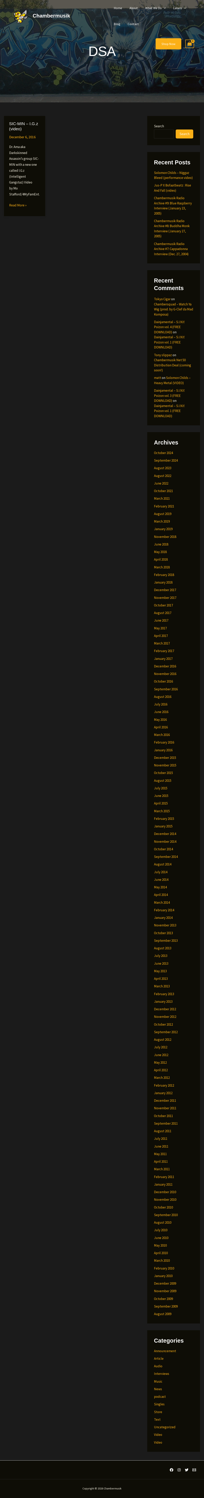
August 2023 (162, 468)
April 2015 (161, 803)
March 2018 (162, 567)
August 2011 (162, 1131)
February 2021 (164, 506)
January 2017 (163, 658)
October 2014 (163, 849)
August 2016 (162, 697)
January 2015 (163, 826)
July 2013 (160, 956)
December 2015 (165, 757)
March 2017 (162, 643)
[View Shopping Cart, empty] (189, 44)
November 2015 (165, 765)
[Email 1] (194, 1470)
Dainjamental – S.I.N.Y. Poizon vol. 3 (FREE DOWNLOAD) (169, 395)
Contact (131, 24)
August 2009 (162, 1314)
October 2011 (163, 1116)
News (158, 1389)
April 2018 (161, 559)
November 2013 (165, 925)
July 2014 (160, 872)
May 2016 (160, 719)
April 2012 (161, 1070)
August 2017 (162, 613)
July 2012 (160, 1047)
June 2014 (161, 879)
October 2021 (163, 491)
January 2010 (163, 1276)
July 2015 (160, 788)
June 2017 (161, 620)
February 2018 (164, 575)
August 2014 (162, 864)
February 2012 (164, 1085)
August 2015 (162, 780)
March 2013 (162, 986)
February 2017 (164, 651)
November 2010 (165, 1199)
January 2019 (163, 529)
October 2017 (163, 605)
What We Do (153, 8)
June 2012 (161, 1055)
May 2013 (160, 971)
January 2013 (163, 1001)
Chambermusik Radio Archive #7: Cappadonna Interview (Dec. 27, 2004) (171, 249)
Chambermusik (51, 16)
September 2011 (166, 1123)
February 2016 (164, 742)
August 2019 (162, 514)
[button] (161, 8)
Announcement (165, 1351)
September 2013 (166, 940)
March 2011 (162, 1169)
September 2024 (166, 460)
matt (157, 378)
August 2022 (162, 476)
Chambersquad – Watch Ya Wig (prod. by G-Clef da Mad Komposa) (173, 309)
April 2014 (161, 895)
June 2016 (161, 712)
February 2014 (164, 910)
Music (158, 1381)
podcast (160, 1396)
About (132, 8)
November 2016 (165, 674)
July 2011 (160, 1138)
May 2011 (160, 1154)
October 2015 (163, 773)
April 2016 (161, 727)
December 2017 (165, 590)
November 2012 (165, 1016)
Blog (116, 24)
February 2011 (164, 1177)
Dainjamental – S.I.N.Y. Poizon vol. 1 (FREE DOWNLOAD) (169, 342)
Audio (158, 1366)
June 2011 (161, 1146)
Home (117, 8)
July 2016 (160, 704)
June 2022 (161, 483)
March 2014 (162, 902)
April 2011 (161, 1161)
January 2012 (163, 1093)
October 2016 (163, 681)
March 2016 (162, 735)
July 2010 (160, 1230)
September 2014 (166, 856)
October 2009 (163, 1299)
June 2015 (161, 796)
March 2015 (162, 811)
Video (158, 1434)
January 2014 (163, 917)
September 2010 (166, 1215)
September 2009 (166, 1306)
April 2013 (161, 978)
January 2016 (163, 750)
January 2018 (163, 582)
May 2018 (160, 552)
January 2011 (163, 1184)
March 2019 (162, 521)
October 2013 (163, 933)
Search (159, 126)
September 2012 (166, 1032)
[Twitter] (186, 1470)
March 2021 (162, 498)
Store (158, 1412)
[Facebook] (171, 1470)
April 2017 (161, 636)
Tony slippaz (163, 355)
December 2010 (165, 1192)
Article (159, 1358)
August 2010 (162, 1222)
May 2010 (160, 1245)
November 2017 (165, 597)
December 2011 (165, 1100)
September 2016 (166, 689)
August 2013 (162, 948)
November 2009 (165, 1291)
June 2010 (161, 1238)
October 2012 (163, 1024)
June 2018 (161, 544)
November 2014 (165, 841)
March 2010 (162, 1260)
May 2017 (160, 628)
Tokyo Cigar (162, 299)
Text (157, 1419)
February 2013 (164, 994)
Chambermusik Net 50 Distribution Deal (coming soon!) (172, 365)
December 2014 (165, 834)
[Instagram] (179, 1470)
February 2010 (164, 1268)
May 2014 (160, 887)
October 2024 (163, 453)
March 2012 (162, 1077)
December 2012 (165, 1009)
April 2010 (161, 1253)
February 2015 (164, 818)
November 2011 (165, 1108)
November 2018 (165, 537)
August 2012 (162, 1039)
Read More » (17, 205)
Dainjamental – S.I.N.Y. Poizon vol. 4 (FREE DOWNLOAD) (169, 327)
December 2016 (165, 666)
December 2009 (165, 1283)
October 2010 (163, 1207)
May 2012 (160, 1062)
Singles (159, 1404)
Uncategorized (165, 1427)
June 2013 (161, 963)
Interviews (161, 1373)
